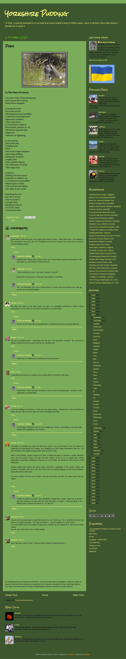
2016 (94, 468)
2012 (94, 481)
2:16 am (18, 372)
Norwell (96, 401)
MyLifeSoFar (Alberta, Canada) (100, 242)
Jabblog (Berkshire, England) (100, 233)
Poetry (95, 424)
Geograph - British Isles (97, 540)
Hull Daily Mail (94, 542)
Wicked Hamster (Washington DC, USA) (104, 283)
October (97, 324)
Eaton (95, 353)
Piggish (96, 349)
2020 (94, 315)
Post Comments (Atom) (24, 600)
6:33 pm (21, 540)
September (98, 428)
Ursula (13, 443)
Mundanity (97, 365)
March (96, 447)
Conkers (96, 408)
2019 (94, 458)
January (97, 454)
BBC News (93, 534)
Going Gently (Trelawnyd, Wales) (101, 218)
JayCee (14, 303)
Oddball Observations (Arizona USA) (102, 253)
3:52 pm (23, 236)
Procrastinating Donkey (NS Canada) (102, 256)
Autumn (96, 362)
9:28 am (29, 269)
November (98, 321)
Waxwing (18, 637)
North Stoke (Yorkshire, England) (101, 247)
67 (94, 391)
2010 (94, 487)
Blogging (96, 343)
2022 (94, 308)
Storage (101, 156)
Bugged (101, 95)
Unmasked (97, 385)
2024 (94, 302)
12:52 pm (20, 443)
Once (95, 372)
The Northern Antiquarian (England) (102, 274)
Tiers (95, 356)
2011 (94, 484)
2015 (94, 471)
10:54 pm (20, 337)
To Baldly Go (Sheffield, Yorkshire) (101, 277)
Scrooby (96, 333)
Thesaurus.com (94, 545)
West (95, 375)
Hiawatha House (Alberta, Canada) (102, 224)
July (95, 434)
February (97, 451)
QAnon (95, 382)
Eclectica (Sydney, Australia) (99, 209)
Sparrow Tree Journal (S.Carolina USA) (103, 271)
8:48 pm (21, 517)
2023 (94, 305)
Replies (16, 252)
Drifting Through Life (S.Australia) (101, 203)
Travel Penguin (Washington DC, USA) (103, 280)
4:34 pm (38, 321)
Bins (94, 359)
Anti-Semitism (98, 330)
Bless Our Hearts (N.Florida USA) (101, 200)
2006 (94, 500)
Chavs (17, 625)
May (95, 441)
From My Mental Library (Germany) (102, 212)
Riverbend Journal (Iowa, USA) (100, 262)
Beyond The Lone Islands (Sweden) (102, 197)
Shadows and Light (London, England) (103, 265)
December (98, 317)
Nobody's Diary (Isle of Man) (99, 245)
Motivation (102, 112)
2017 (94, 464)
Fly (94, 398)
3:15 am (38, 387)
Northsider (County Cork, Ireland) (101, 250)
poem (13, 221)
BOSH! (91, 537)
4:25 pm (20, 303)
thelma (13, 406)
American (96, 336)
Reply (13, 247)
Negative (96, 346)
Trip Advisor (93, 548)
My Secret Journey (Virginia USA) (101, 239)
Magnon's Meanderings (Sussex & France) (104, 236)
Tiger (95, 379)
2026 (94, 295)
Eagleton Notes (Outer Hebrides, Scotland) (105, 206)
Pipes (95, 340)
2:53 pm (38, 495)
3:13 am (38, 355)
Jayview (14, 517)
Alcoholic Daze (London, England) (101, 195)
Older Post (78, 595)
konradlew (70, 654)
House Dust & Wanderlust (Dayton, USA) (104, 227)
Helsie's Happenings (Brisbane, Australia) (104, 221)
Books (95, 411)
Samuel (96, 369)
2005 (94, 503)
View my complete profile (98, 60)
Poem (95, 421)
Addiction (102, 127)
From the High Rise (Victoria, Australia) (103, 215)
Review (96, 404)
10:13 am (38, 284)
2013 (94, 477)
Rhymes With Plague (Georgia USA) (102, 259)
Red (12, 372)
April (95, 444)
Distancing (97, 414)
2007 (94, 497)
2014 (94, 474)
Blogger (87, 654)
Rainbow (96, 395)
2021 (94, 311)
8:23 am (20, 406)
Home (45, 595)
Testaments (97, 327)
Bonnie (14, 337)
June (96, 438)
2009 (94, 490)
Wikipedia (92, 551)
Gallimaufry (97, 417)
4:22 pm (38, 256)
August (96, 431)
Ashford (101, 171)
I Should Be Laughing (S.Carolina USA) (103, 230)
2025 (94, 298)
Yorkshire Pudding (36, 13)
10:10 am (38, 424)
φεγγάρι (18, 613)
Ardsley (101, 142)
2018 (94, 461)
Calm (95, 388)
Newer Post (11, 595)
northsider (15, 236)
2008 (94, 494)
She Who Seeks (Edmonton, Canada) (103, 268)
